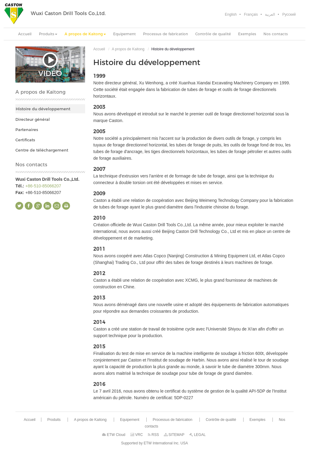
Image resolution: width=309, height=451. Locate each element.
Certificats (25, 139)
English (231, 14)
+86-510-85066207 (43, 185)
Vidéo (50, 64)
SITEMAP (174, 435)
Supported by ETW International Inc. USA (154, 443)
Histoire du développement (43, 108)
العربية (270, 14)
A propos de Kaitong (128, 49)
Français (251, 14)
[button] (48, 34)
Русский (289, 14)
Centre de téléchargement (41, 150)
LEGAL (197, 435)
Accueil (99, 49)
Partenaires (26, 129)
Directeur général (32, 119)
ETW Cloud (114, 435)
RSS (153, 435)
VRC (136, 435)
